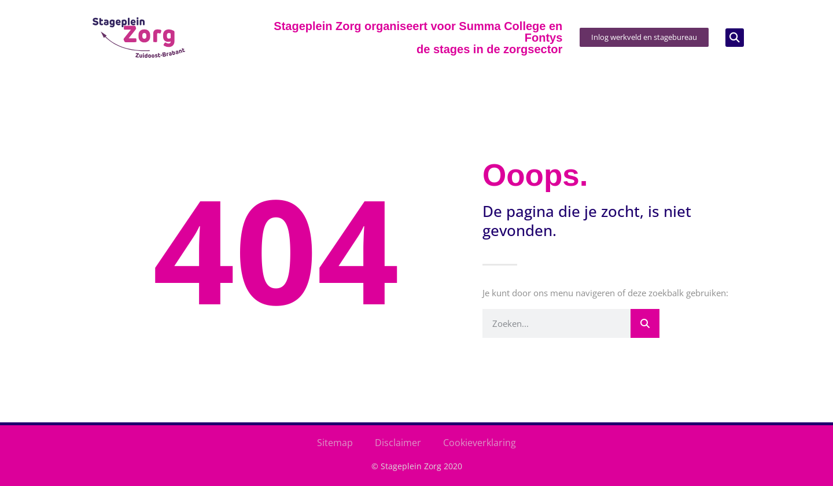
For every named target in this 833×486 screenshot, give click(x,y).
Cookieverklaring (479, 442)
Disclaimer (398, 442)
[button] (734, 37)
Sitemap (335, 442)
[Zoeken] (645, 323)
